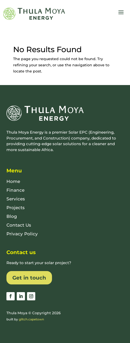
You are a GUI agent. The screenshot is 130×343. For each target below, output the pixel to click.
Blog (11, 216)
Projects (15, 207)
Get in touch (29, 278)
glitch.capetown (31, 319)
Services (15, 198)
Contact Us (18, 225)
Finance (15, 190)
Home (13, 181)
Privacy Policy (22, 233)
